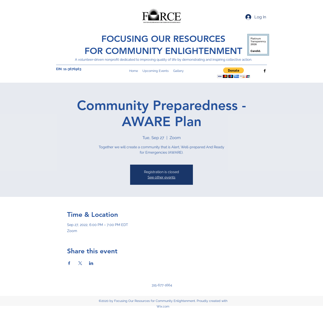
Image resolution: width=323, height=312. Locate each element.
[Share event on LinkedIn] (91, 263)
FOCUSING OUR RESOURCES (163, 38)
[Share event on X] (80, 263)
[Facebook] (264, 71)
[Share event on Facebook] (69, 263)
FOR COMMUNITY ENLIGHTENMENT (163, 50)
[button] (233, 72)
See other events (161, 177)
